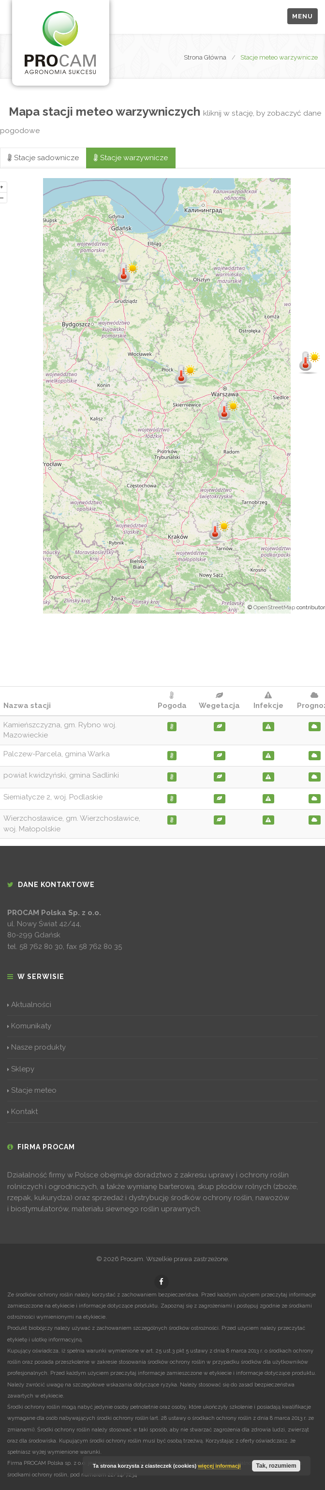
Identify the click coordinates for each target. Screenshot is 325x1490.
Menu (302, 16)
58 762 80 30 (41, 946)
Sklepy (20, 1069)
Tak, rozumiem (276, 1465)
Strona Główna (205, 57)
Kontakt (22, 1111)
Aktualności (29, 1004)
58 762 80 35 (100, 946)
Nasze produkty (36, 1047)
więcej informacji (219, 1466)
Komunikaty (29, 1026)
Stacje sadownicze (43, 157)
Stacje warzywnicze (131, 157)
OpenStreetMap (274, 607)
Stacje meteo (32, 1090)
